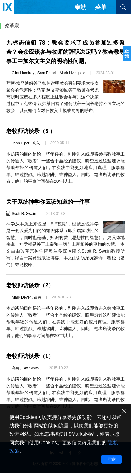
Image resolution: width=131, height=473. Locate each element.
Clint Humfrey (23, 73)
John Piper (20, 143)
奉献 (80, 7)
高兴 (36, 143)
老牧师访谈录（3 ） (30, 131)
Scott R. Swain (24, 213)
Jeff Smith (30, 368)
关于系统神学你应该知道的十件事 (48, 202)
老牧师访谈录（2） (30, 285)
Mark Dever (21, 297)
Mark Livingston (73, 73)
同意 (111, 459)
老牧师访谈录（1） (30, 356)
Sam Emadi (47, 73)
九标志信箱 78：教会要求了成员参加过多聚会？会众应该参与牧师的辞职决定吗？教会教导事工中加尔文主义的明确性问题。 (65, 52)
